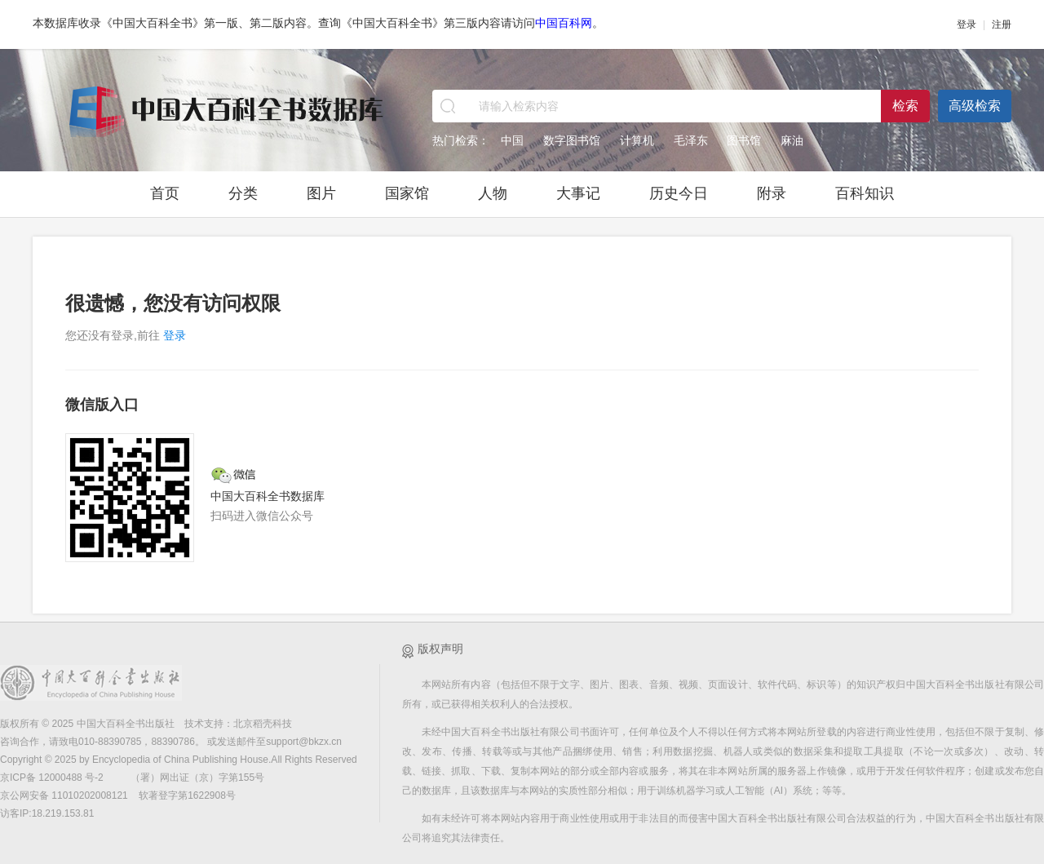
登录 (966, 24)
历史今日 (678, 193)
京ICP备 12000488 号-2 (53, 777)
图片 (321, 193)
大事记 (578, 193)
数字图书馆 (571, 140)
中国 (512, 140)
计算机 (637, 140)
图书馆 (744, 140)
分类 (243, 193)
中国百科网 (563, 22)
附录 (771, 193)
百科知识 (864, 193)
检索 (905, 106)
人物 (492, 193)
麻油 (792, 140)
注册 (1001, 24)
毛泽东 (691, 140)
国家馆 (407, 193)
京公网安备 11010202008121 (64, 795)
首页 (164, 193)
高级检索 (975, 106)
